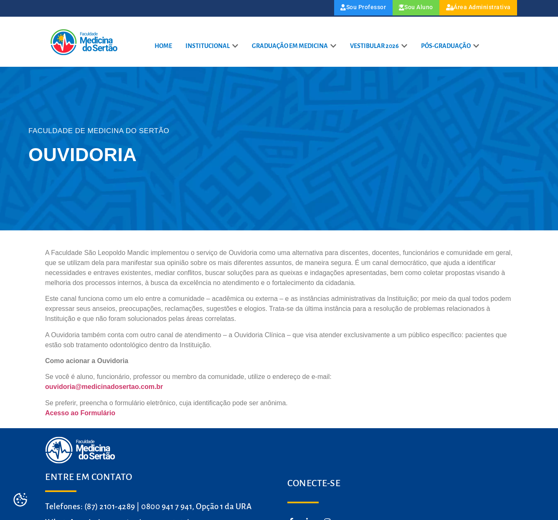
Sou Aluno (399, 9)
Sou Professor (338, 9)
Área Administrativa (472, 9)
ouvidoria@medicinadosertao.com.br (104, 387)
